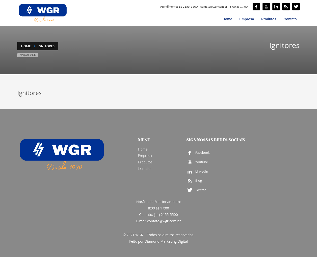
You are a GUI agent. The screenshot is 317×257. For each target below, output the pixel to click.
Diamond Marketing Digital (166, 241)
